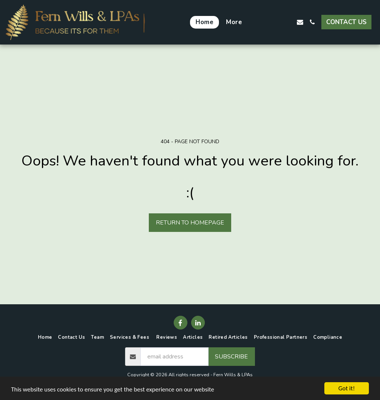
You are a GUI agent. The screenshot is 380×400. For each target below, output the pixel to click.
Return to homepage (190, 223)
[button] (263, 22)
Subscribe (231, 357)
